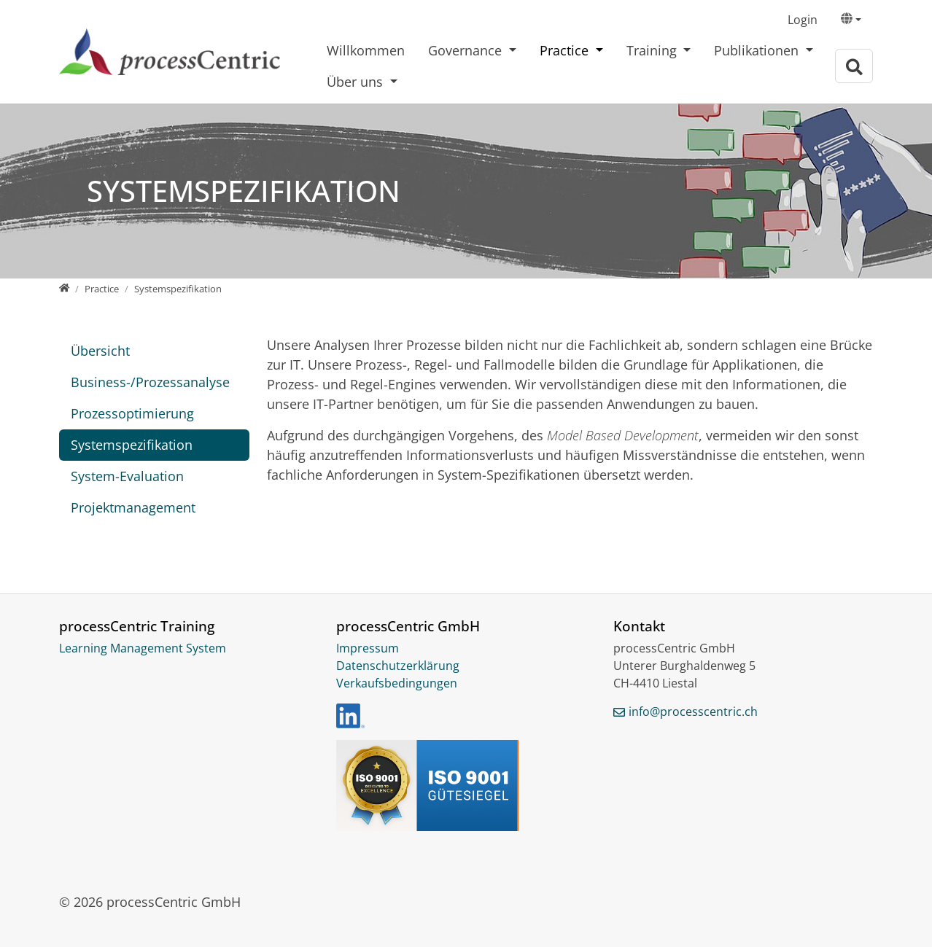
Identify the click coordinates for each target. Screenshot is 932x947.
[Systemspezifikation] (178, 288)
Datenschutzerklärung (397, 666)
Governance (466, 50)
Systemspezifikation (132, 444)
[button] (851, 20)
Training (653, 50)
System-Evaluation (127, 476)
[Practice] (102, 288)
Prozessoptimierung (132, 413)
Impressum (367, 648)
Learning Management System (142, 648)
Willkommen (366, 50)
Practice (566, 50)
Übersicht (100, 350)
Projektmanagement (133, 507)
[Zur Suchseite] (854, 66)
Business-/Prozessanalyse (150, 382)
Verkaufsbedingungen (396, 683)
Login (803, 20)
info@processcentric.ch (693, 712)
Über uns (357, 81)
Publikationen (758, 50)
